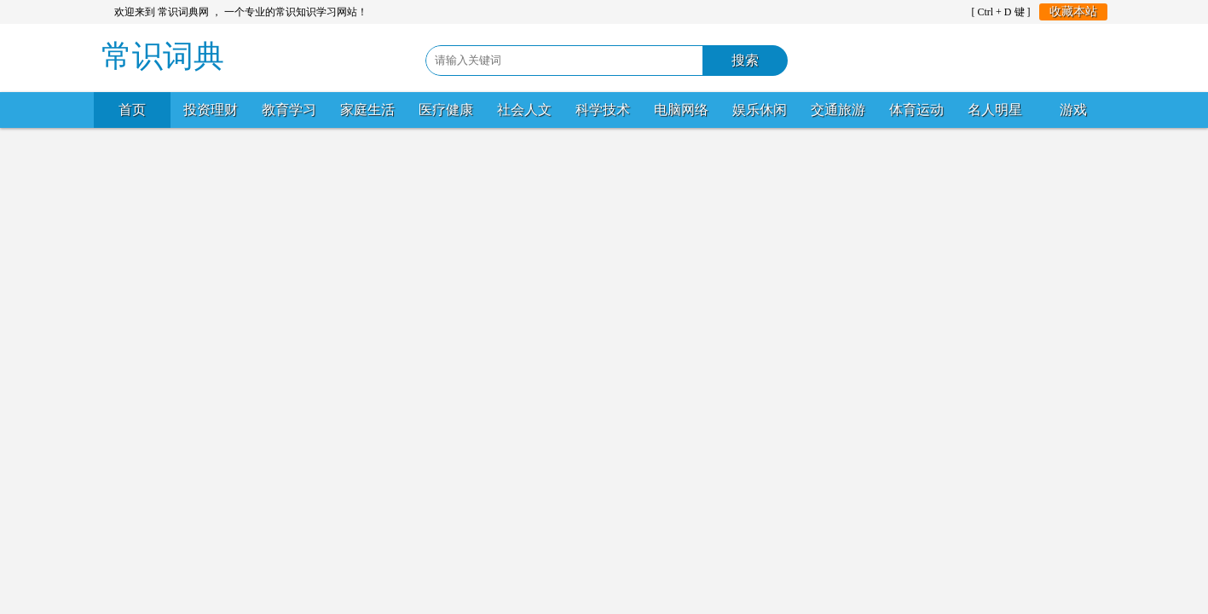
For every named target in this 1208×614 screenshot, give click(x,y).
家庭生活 (367, 109)
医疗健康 (446, 109)
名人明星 (995, 109)
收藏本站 (1073, 11)
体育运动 (916, 109)
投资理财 (210, 109)
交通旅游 (838, 109)
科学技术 (602, 109)
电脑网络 (681, 109)
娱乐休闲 (759, 109)
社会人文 (524, 109)
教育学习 (289, 109)
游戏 (1073, 109)
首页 (132, 109)
